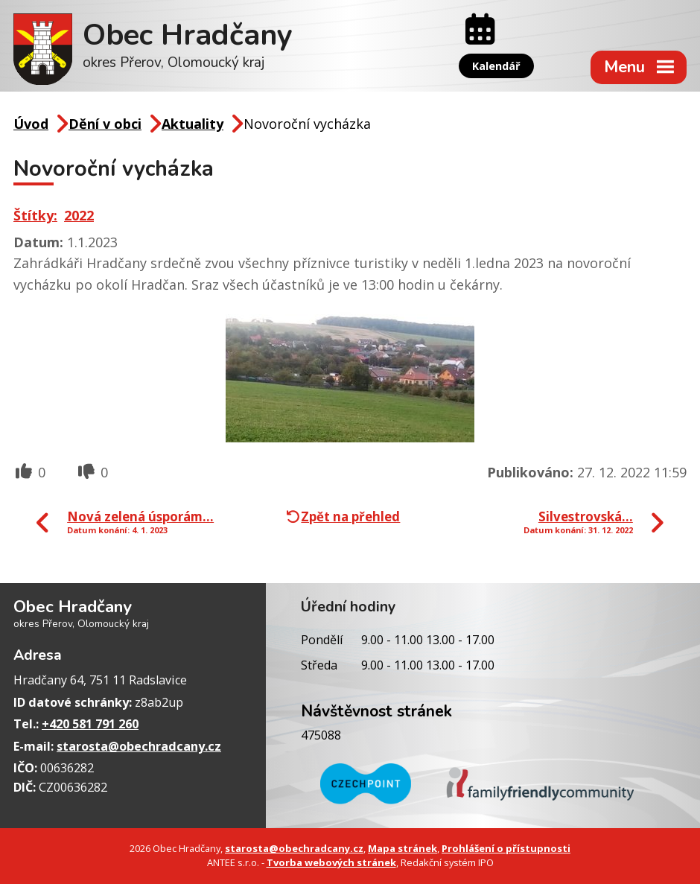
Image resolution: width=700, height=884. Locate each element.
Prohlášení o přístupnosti (506, 848)
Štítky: (35, 215)
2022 (79, 215)
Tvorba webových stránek (331, 862)
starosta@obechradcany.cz (139, 746)
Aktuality (192, 124)
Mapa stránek (402, 848)
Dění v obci (105, 124)
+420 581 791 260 (90, 724)
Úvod (30, 124)
